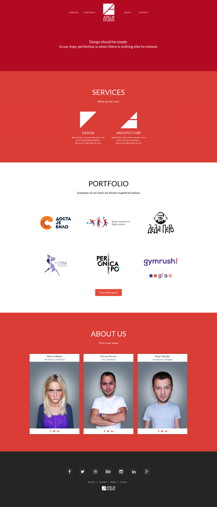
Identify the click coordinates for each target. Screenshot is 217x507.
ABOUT (127, 12)
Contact (123, 482)
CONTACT (143, 12)
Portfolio (103, 482)
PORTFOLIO (89, 12)
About (113, 482)
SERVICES (73, 12)
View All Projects (108, 292)
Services (91, 482)
